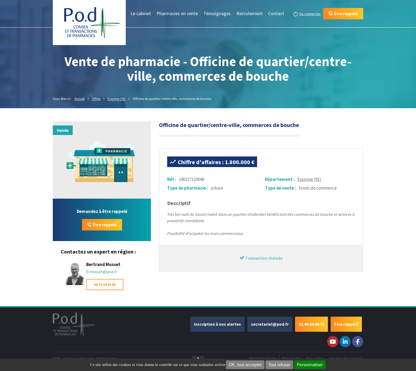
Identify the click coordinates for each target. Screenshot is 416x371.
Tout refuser (279, 365)
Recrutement (249, 13)
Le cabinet (141, 13)
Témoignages (217, 13)
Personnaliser (310, 365)
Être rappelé (105, 224)
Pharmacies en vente (177, 13)
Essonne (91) (309, 179)
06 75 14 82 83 (105, 284)
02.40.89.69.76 (311, 324)
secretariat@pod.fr (270, 324)
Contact (276, 13)
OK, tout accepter (245, 365)
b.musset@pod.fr (102, 271)
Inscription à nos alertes (217, 324)
